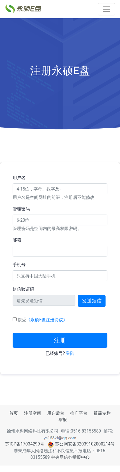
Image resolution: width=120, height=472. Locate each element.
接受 (42, 319)
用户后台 (55, 413)
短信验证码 (23, 289)
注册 (60, 340)
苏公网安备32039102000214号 (81, 443)
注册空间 (32, 413)
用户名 (19, 177)
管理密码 (21, 208)
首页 (13, 413)
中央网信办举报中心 (70, 457)
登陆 (70, 353)
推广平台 (78, 413)
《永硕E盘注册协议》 (46, 319)
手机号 (19, 264)
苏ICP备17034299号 (24, 443)
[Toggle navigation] (106, 9)
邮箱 (17, 239)
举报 (62, 419)
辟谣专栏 (102, 413)
